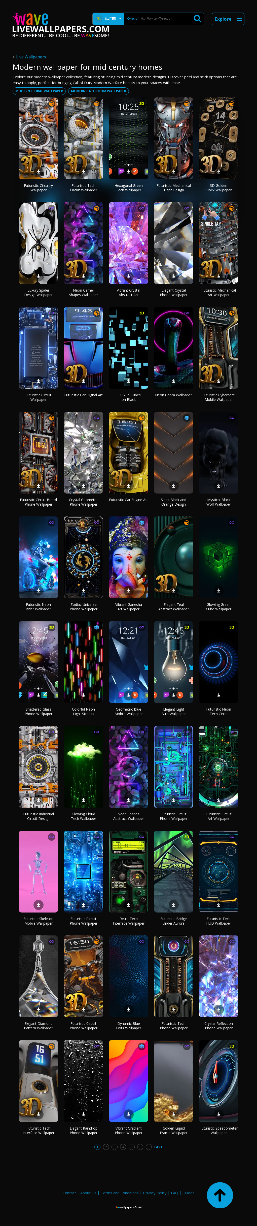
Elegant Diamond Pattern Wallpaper (38, 1025)
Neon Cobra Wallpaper (173, 395)
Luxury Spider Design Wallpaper (38, 292)
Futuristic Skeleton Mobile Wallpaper (38, 921)
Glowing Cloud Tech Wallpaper (83, 816)
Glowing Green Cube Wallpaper (218, 606)
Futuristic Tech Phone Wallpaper (174, 1025)
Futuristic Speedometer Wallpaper (219, 1130)
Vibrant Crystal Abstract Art (128, 292)
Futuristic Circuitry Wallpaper (38, 187)
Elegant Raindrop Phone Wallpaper (83, 1130)
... (149, 1147)
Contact (69, 1192)
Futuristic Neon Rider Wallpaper (38, 606)
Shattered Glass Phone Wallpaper (38, 711)
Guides (188, 1192)
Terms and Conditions (120, 1192)
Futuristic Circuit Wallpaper (38, 397)
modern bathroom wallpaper (98, 91)
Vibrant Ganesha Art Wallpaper (128, 606)
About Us (88, 1192)
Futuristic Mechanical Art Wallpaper (219, 292)
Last (158, 1147)
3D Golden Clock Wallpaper (219, 187)
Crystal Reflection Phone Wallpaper (218, 1025)
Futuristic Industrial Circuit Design (38, 816)
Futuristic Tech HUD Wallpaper (218, 921)
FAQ (174, 1192)
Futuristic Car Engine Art (128, 499)
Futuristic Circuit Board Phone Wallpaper (38, 502)
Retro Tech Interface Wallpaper (128, 921)
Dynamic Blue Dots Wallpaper (128, 1025)
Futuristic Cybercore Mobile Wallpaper (218, 397)
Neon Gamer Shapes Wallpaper (83, 292)
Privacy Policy (155, 1192)
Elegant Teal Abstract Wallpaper (173, 606)
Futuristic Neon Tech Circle (218, 711)
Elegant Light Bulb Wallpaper (173, 711)
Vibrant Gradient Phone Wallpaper (128, 1130)
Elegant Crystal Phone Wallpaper (174, 292)
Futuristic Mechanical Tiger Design (174, 187)
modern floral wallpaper (39, 91)
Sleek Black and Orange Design (173, 502)
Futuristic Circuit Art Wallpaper (219, 816)
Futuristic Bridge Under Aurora (173, 921)
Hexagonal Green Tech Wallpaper (129, 187)
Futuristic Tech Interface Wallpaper (38, 1130)
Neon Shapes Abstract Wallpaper (128, 816)
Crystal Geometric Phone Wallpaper (83, 502)
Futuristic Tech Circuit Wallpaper (83, 187)
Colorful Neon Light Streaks (83, 711)
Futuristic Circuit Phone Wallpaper (174, 816)
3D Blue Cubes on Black (129, 397)
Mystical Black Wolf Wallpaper (218, 502)
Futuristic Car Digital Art (83, 395)
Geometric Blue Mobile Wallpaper (129, 711)
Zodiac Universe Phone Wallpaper (83, 606)
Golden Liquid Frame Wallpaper (174, 1130)
